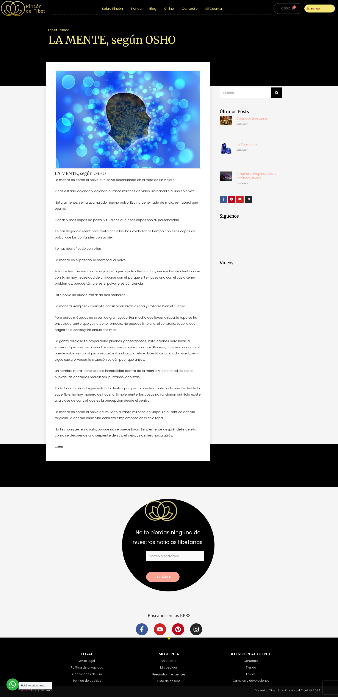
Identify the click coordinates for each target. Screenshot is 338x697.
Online (169, 8)
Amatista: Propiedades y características (256, 175)
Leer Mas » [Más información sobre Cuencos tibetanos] (242, 123)
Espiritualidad (58, 30)
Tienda (136, 8)
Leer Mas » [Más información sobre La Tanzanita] (242, 149)
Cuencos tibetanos (252, 118)
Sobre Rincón (112, 8)
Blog (152, 8)
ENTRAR (313, 8)
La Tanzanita (246, 144)
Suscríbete (163, 577)
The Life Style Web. (35, 690)
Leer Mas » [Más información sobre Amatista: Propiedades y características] (242, 183)
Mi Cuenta (213, 8)
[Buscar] (276, 92)
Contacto (190, 8)
